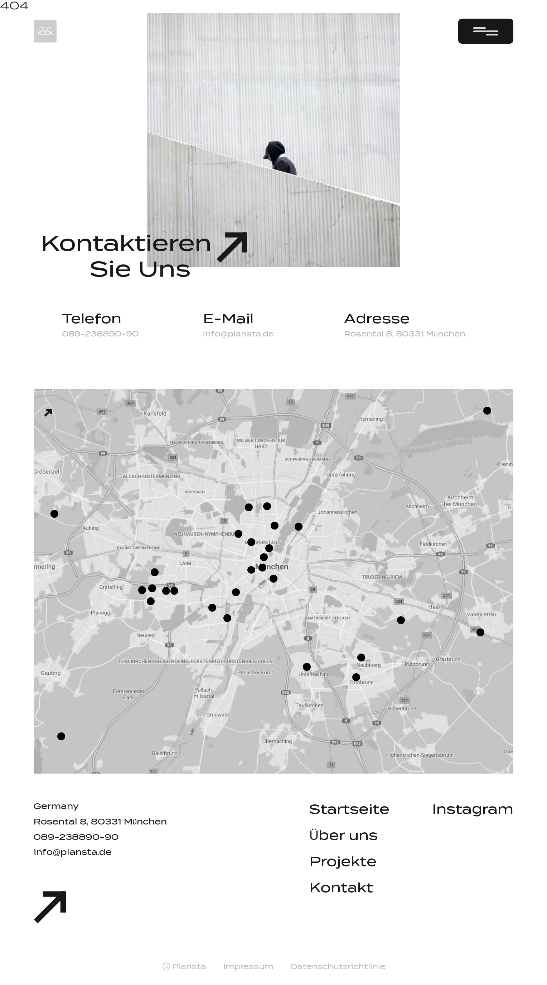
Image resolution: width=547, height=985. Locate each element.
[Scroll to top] (50, 910)
